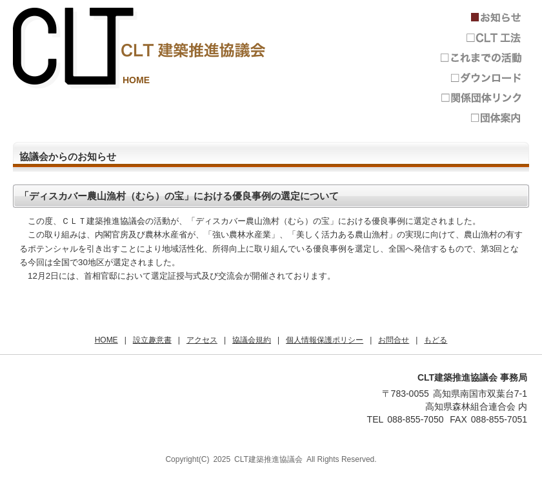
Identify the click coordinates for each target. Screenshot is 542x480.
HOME (136, 80)
